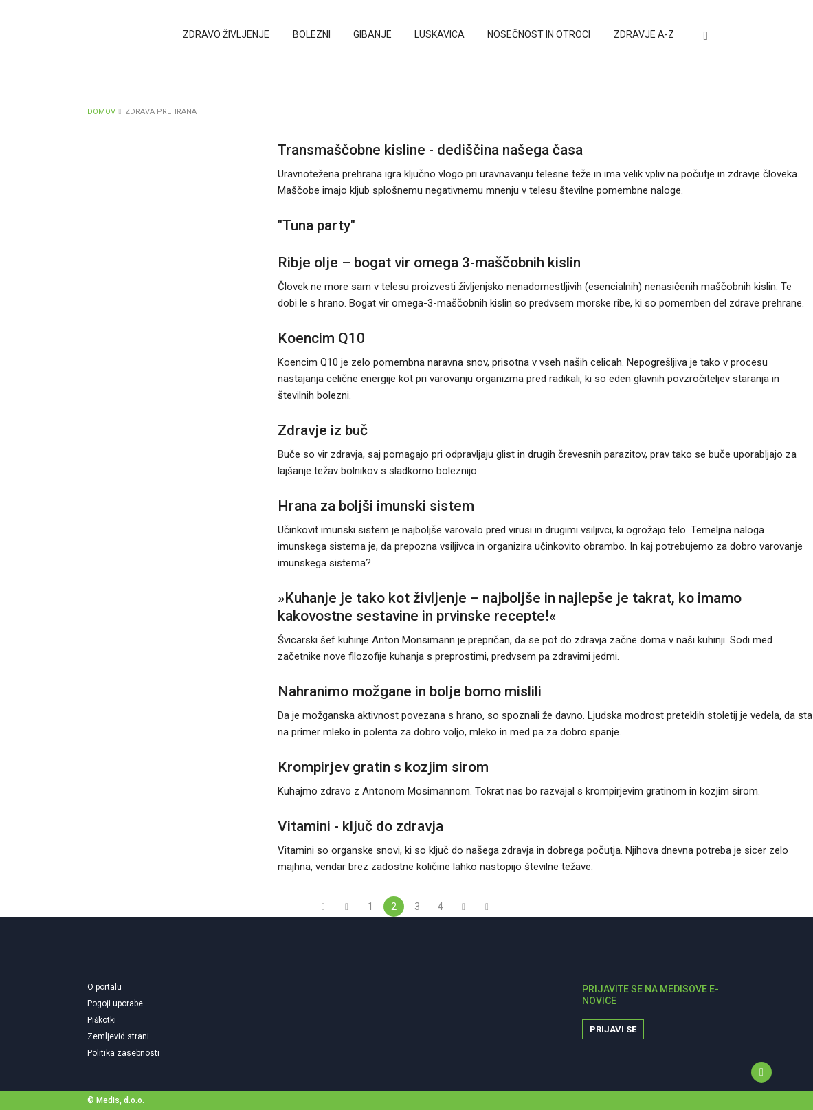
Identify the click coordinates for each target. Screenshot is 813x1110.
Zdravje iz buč (323, 430)
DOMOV (101, 111)
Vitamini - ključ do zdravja (360, 826)
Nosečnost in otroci (540, 36)
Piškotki (101, 1020)
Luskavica (441, 36)
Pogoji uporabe (115, 1003)
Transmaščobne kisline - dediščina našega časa (430, 150)
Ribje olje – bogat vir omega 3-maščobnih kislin (429, 262)
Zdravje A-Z (644, 36)
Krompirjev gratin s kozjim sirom (383, 767)
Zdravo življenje (231, 36)
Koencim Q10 (321, 338)
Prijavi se (613, 1029)
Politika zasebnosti (123, 1053)
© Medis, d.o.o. (115, 1100)
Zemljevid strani (118, 1036)
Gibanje (375, 36)
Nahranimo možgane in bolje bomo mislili (410, 691)
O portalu (104, 987)
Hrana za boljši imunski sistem (376, 506)
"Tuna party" (316, 225)
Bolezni (315, 36)
